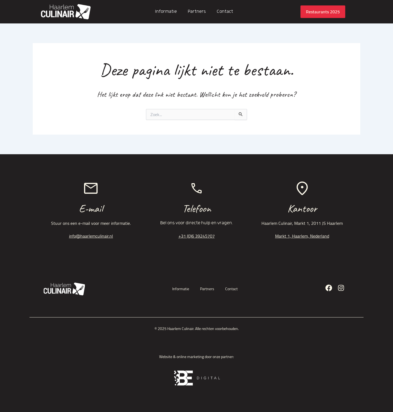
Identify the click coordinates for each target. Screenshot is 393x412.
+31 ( (183, 236)
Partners (197, 12)
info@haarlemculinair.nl (91, 236)
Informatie (166, 12)
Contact (225, 12)
